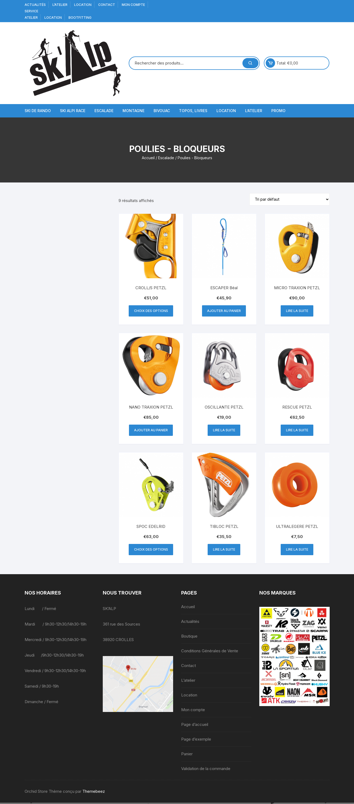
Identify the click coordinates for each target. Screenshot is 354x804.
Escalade (103, 110)
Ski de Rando (38, 110)
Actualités (35, 5)
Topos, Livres (193, 110)
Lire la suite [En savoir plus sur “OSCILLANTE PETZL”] (224, 431)
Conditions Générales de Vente (209, 652)
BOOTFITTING (80, 18)
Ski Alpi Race (72, 110)
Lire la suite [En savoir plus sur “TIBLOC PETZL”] (224, 551)
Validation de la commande (205, 769)
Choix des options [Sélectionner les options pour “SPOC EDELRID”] (151, 551)
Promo (278, 110)
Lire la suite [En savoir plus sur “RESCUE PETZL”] (297, 431)
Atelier (31, 18)
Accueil (148, 157)
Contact (106, 5)
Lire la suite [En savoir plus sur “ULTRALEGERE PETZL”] (297, 551)
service (31, 11)
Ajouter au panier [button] (224, 311)
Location (83, 5)
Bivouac (162, 110)
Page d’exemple (196, 740)
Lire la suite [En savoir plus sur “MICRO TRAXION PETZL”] (297, 311)
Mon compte (133, 5)
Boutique (189, 637)
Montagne (133, 110)
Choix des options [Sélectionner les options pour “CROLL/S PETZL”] (151, 311)
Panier (187, 755)
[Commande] (289, 199)
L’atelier (59, 5)
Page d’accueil (194, 725)
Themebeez (93, 792)
